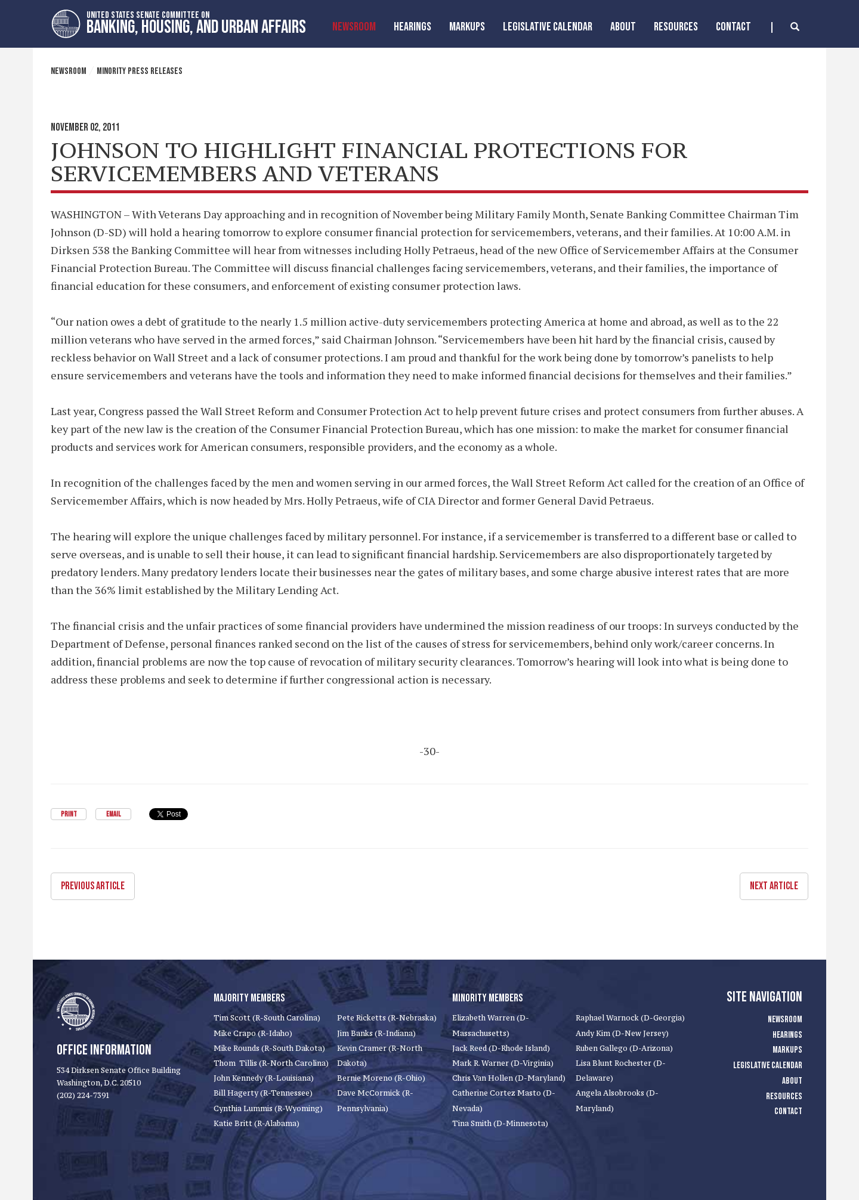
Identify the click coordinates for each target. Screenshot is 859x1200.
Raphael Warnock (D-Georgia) (630, 1017)
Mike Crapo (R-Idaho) (253, 1033)
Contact (733, 27)
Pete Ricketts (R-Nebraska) (387, 1017)
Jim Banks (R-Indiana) (376, 1033)
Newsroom (354, 27)
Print (69, 814)
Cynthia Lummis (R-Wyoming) (268, 1108)
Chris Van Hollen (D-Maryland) (509, 1078)
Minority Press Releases (140, 71)
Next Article (774, 886)
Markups (787, 1050)
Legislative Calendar (547, 27)
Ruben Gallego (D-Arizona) (624, 1048)
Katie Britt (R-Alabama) (256, 1123)
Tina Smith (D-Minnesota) (500, 1123)
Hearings (412, 27)
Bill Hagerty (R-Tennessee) (263, 1092)
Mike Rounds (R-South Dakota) (269, 1048)
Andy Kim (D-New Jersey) (622, 1033)
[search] (785, 27)
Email (113, 814)
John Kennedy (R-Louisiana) (264, 1078)
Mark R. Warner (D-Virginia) (503, 1063)
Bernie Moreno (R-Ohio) (381, 1078)
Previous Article (93, 886)
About (623, 27)
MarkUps (467, 27)
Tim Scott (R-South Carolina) (267, 1017)
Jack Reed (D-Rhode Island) (501, 1048)
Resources (676, 27)
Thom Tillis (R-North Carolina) (271, 1063)
